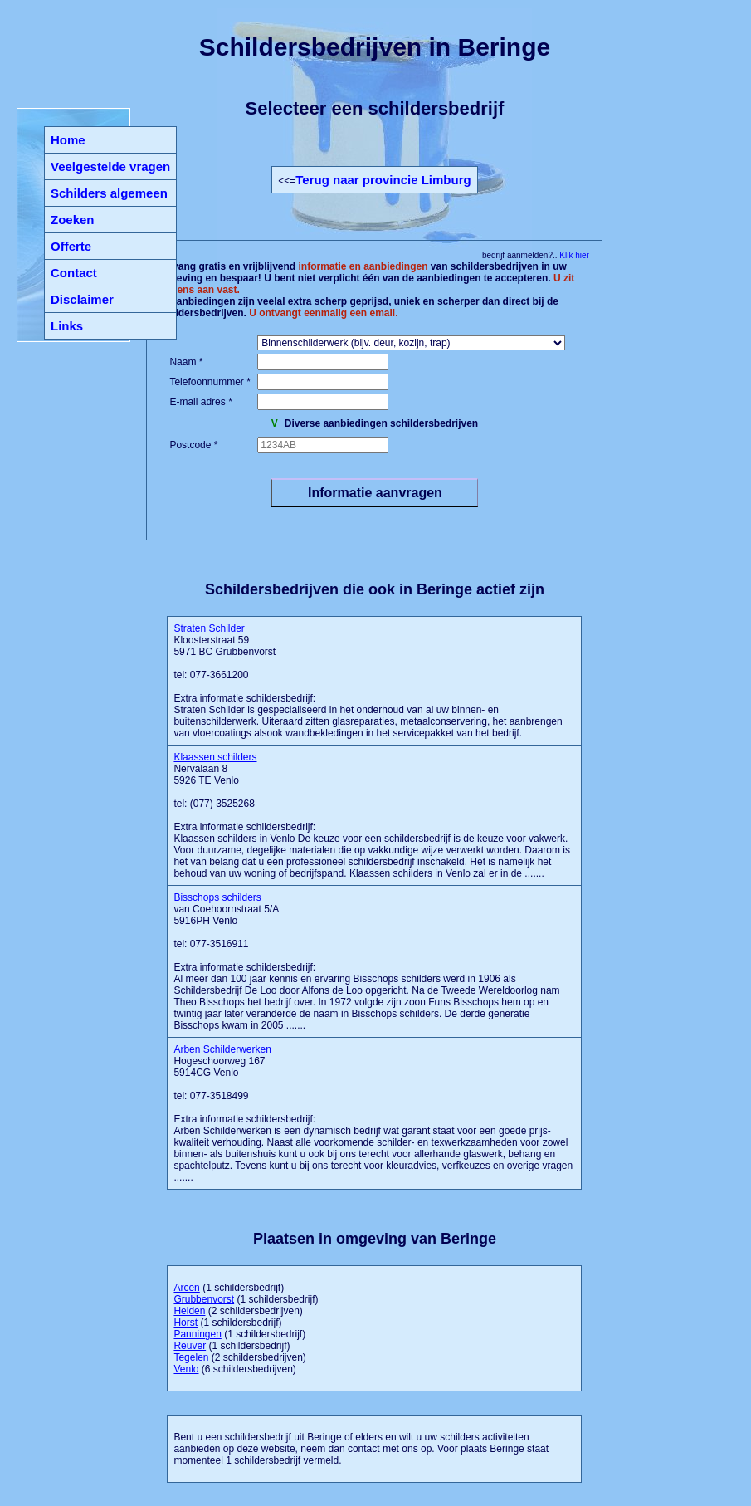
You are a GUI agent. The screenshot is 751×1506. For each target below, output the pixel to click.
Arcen (186, 1287)
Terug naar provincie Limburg (383, 180)
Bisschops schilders (217, 897)
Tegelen (190, 1357)
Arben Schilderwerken (222, 1049)
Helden (189, 1311)
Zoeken (73, 220)
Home (68, 140)
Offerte (71, 246)
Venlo (185, 1369)
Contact (74, 273)
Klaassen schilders (214, 757)
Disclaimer (82, 299)
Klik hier (573, 255)
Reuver (189, 1346)
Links (67, 326)
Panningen (197, 1334)
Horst (185, 1322)
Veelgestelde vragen (110, 166)
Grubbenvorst (203, 1299)
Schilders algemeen (109, 193)
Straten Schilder (208, 628)
